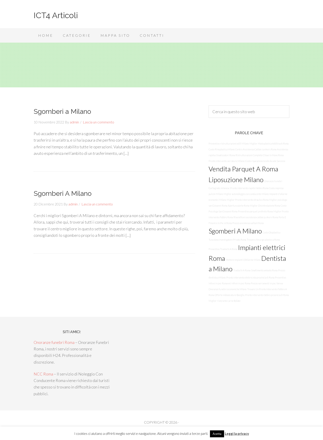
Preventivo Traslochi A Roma (223, 249)
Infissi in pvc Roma (240, 283)
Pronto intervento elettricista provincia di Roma (250, 277)
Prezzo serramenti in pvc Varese (267, 283)
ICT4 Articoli (56, 15)
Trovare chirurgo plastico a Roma (263, 239)
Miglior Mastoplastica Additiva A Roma (268, 143)
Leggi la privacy (237, 433)
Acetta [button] (217, 434)
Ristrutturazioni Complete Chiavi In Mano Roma (260, 155)
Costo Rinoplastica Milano (222, 149)
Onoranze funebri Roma (54, 342)
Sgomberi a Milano (62, 111)
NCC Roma (43, 373)
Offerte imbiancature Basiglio (229, 294)
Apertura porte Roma (238, 205)
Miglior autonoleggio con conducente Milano (246, 193)
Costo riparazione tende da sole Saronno (265, 161)
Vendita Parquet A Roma (243, 169)
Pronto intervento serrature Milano (226, 161)
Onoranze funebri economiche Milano (228, 289)
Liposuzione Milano (236, 179)
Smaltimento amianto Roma (264, 270)
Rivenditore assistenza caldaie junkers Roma (256, 217)
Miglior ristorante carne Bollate (224, 300)
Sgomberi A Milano (63, 193)
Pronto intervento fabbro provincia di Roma (267, 294)
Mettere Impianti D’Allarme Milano (243, 259)
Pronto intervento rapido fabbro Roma (249, 188)
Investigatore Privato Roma (232, 239)
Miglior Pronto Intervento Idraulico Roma (247, 199)
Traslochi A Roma (241, 270)
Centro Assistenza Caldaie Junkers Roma (255, 149)
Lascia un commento (98, 122)
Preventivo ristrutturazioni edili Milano (229, 143)
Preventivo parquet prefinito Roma (255, 211)
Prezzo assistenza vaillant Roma (248, 223)
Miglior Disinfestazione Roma (265, 205)
